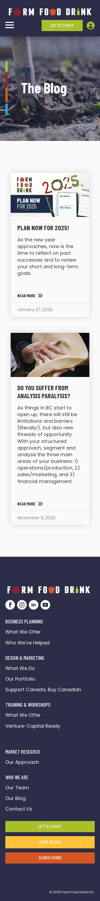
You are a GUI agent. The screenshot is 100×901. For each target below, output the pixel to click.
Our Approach (22, 762)
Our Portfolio (20, 679)
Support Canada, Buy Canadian (43, 689)
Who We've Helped (27, 642)
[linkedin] (33, 605)
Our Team (17, 787)
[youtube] (45, 605)
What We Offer (23, 631)
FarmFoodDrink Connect (34, 736)
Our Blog (15, 798)
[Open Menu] (9, 25)
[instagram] (22, 605)
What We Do (20, 668)
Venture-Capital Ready (32, 726)
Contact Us (18, 809)
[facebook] (10, 605)
